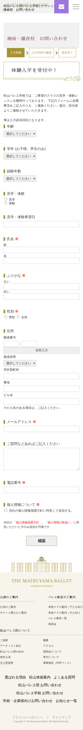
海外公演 (5, 657)
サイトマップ (61, 717)
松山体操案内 (39, 677)
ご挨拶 (4, 640)
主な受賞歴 (6, 662)
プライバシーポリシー (27, 717)
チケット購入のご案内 (13, 612)
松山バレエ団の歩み (12, 651)
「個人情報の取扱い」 (59, 522)
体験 (12, 203)
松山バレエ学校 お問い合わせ (39, 693)
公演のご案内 (8, 606)
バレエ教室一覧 (57, 618)
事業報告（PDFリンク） (57, 662)
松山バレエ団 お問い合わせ (40, 685)
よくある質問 (64, 677)
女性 (24, 317)
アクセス (48, 645)
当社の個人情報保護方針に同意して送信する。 (41, 510)
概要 (45, 640)
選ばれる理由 (15, 677)
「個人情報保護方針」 (27, 522)
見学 (12, 199)
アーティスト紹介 (10, 645)
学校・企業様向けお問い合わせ (27, 701)
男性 (12, 317)
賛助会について (52, 651)
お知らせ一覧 (66, 701)
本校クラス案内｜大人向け (64, 612)
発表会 (52, 624)
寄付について (51, 657)
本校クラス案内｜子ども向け (65, 606)
